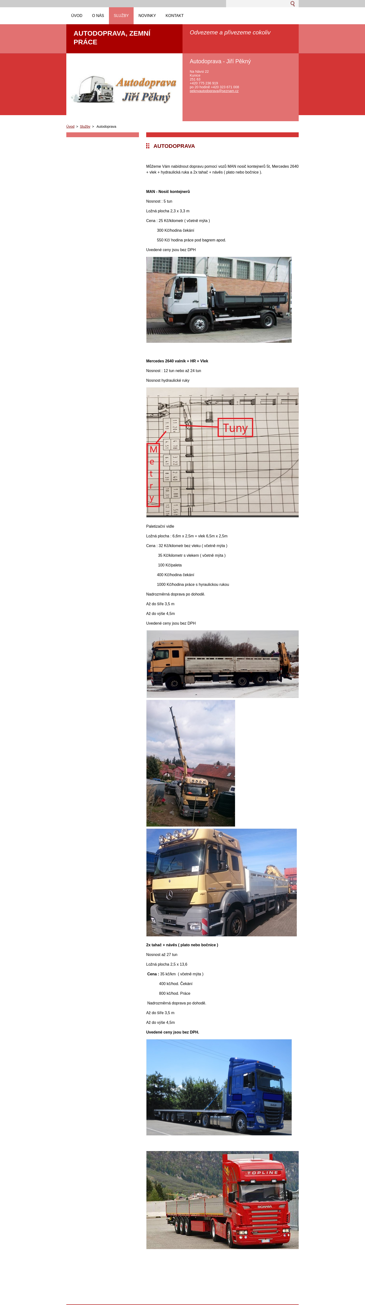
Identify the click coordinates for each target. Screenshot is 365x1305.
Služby (85, 126)
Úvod (70, 126)
